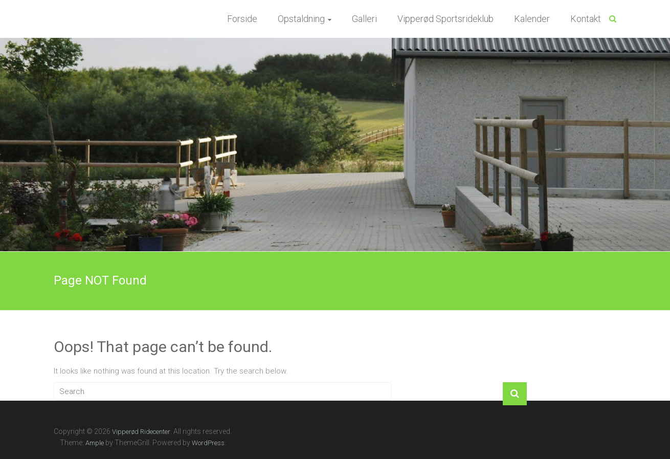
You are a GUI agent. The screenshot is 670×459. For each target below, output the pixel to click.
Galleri (364, 18)
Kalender (532, 18)
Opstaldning (301, 18)
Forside (242, 18)
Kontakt (585, 18)
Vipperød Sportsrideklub (445, 18)
